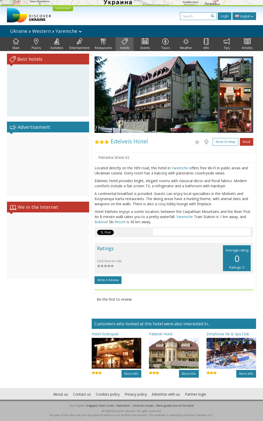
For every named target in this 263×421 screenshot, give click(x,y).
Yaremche (180, 167)
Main (16, 44)
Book (246, 142)
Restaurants (103, 44)
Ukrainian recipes (143, 405)
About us (60, 394)
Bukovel (101, 221)
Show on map (225, 142)
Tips (227, 44)
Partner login (195, 394)
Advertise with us (166, 394)
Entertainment (79, 44)
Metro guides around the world (175, 405)
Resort (120, 221)
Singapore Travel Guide (100, 405)
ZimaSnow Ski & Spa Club (227, 333)
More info (131, 373)
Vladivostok (123, 405)
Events (145, 44)
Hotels (124, 44)
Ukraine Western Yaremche (46, 31)
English (244, 16)
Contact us (82, 394)
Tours (165, 44)
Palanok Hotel (160, 333)
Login (225, 16)
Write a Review (108, 280)
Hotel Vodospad (105, 333)
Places (36, 44)
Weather (186, 44)
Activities (56, 44)
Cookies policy (108, 394)
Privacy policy (136, 394)
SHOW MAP (63, 8)
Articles (247, 44)
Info (206, 44)
